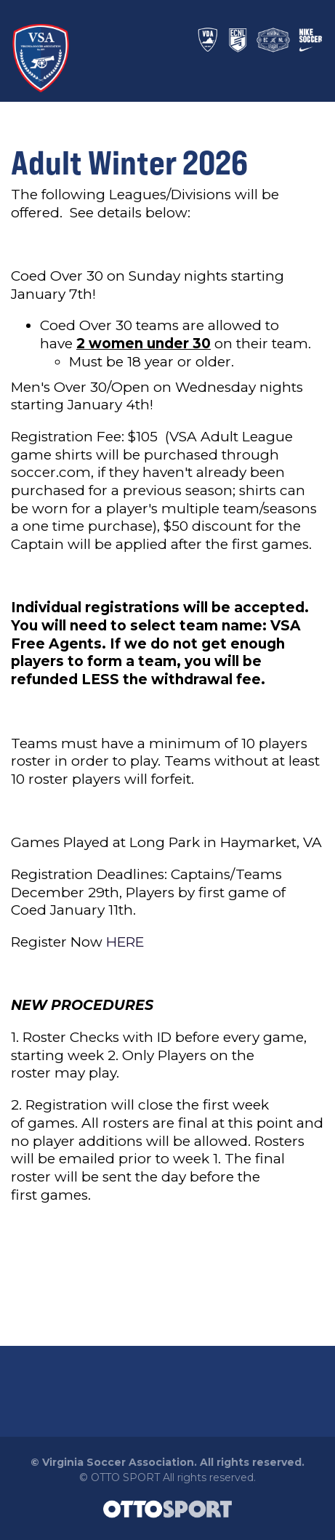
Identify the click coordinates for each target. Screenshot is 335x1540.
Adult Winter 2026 (129, 162)
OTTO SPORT (125, 1477)
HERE (125, 942)
